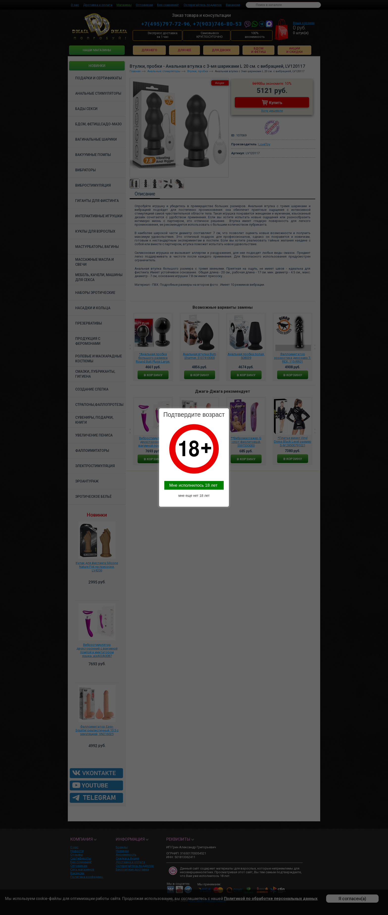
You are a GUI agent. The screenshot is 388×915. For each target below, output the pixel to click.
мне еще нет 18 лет (194, 496)
